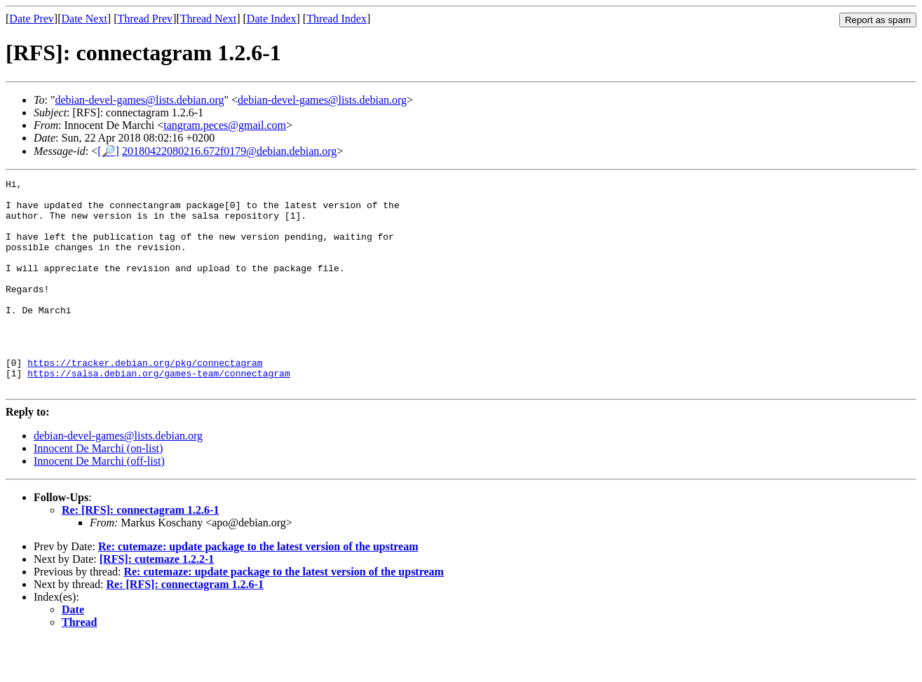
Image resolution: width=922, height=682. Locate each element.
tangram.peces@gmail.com (224, 125)
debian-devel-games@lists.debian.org (139, 100)
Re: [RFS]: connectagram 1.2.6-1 (140, 552)
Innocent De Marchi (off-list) (99, 503)
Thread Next (208, 19)
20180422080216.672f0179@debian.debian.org (229, 151)
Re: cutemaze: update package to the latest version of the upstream (258, 588)
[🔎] (108, 151)
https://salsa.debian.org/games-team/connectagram (158, 413)
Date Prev (31, 19)
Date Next (84, 19)
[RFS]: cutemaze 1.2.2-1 (157, 601)
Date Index (272, 19)
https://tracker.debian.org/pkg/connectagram (144, 400)
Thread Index (336, 19)
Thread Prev (144, 19)
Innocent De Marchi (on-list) (98, 490)
